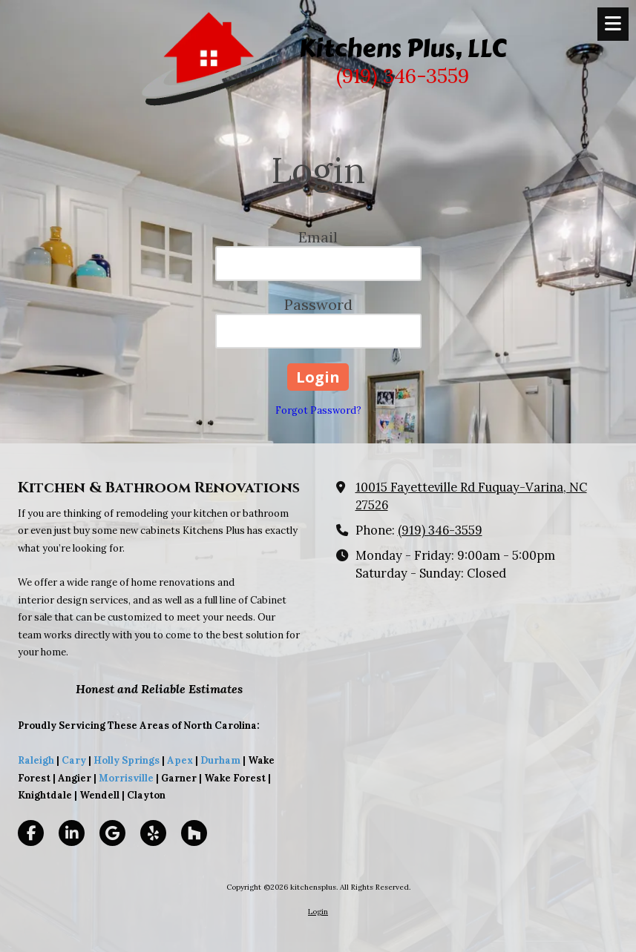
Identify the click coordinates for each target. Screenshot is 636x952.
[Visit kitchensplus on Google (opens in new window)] (112, 833)
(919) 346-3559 (440, 530)
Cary (74, 760)
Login (318, 911)
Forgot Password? (318, 410)
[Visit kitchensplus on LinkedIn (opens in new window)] (72, 833)
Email (318, 237)
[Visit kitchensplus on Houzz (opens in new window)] (194, 833)
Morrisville (126, 778)
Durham (220, 760)
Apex (179, 760)
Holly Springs (127, 760)
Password (318, 304)
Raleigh (36, 760)
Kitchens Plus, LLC (402, 48)
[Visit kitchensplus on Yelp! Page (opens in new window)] (153, 833)
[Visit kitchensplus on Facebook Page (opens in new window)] (31, 833)
